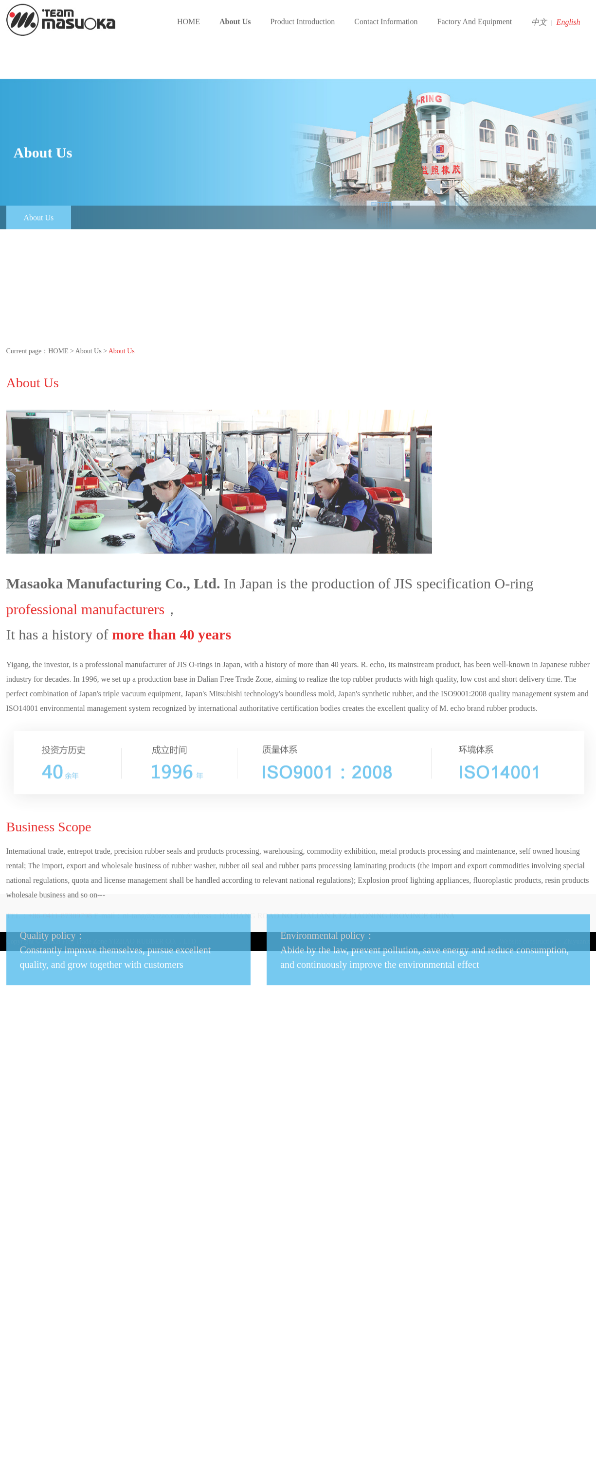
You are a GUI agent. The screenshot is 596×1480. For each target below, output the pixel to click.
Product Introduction (302, 17)
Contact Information (385, 17)
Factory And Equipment (474, 17)
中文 (541, 17)
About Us (235, 17)
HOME (188, 17)
